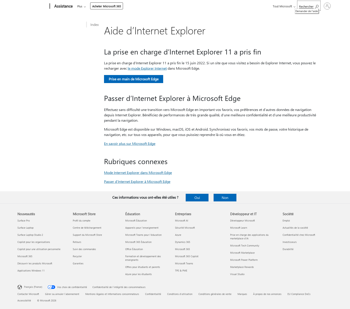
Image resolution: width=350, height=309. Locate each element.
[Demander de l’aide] (288, 6)
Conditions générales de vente (214, 294)
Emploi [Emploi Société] (286, 220)
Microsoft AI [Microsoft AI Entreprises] (181, 220)
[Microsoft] (32, 6)
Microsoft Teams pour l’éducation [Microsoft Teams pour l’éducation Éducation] (143, 234)
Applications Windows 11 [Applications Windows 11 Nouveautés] (31, 270)
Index (94, 24)
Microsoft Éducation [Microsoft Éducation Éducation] (136, 220)
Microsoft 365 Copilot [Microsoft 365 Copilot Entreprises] (186, 256)
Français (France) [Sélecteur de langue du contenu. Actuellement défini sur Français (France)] (33, 286)
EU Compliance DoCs (299, 294)
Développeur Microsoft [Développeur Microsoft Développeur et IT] (242, 220)
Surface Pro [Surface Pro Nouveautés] (23, 220)
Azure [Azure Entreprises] (178, 234)
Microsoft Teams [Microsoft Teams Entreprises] (184, 263)
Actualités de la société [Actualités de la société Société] (295, 227)
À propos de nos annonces (267, 294)
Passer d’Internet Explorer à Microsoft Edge (137, 181)
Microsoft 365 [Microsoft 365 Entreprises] (182, 249)
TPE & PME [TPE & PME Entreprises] (181, 270)
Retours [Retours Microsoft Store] (77, 242)
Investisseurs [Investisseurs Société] (290, 242)
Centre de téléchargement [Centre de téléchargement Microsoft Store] (87, 227)
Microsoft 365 (85, 6)
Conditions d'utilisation (179, 294)
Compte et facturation (167, 6)
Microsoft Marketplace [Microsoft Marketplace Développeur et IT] (242, 252)
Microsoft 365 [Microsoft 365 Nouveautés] (24, 256)
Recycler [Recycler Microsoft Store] (77, 256)
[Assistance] (63, 6)
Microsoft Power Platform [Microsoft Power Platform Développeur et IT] (244, 259)
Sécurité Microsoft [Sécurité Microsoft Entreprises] (185, 227)
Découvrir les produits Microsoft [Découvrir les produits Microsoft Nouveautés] (34, 263)
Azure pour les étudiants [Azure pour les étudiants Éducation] (138, 274)
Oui (197, 197)
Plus (192, 6)
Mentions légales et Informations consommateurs (112, 294)
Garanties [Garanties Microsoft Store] (78, 263)
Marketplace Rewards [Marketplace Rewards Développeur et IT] (242, 267)
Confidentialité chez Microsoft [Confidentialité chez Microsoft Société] (299, 234)
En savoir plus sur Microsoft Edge (129, 143)
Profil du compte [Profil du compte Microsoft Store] (81, 220)
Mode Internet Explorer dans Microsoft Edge (138, 172)
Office (103, 6)
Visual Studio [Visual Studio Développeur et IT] (237, 274)
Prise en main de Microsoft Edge (133, 79)
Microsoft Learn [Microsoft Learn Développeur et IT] (238, 227)
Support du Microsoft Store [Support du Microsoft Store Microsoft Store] (87, 234)
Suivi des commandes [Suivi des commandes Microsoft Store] (84, 249)
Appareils (138, 6)
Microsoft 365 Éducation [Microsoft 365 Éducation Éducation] (138, 242)
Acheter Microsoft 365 (218, 6)
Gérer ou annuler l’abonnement (62, 294)
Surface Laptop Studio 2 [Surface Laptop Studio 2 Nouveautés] (30, 234)
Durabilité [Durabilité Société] (288, 249)
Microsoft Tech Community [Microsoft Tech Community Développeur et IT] (244, 245)
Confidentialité (153, 294)
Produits (118, 6)
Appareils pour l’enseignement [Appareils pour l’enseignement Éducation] (141, 227)
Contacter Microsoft (28, 294)
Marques (242, 294)
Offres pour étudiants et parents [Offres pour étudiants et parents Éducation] (142, 267)
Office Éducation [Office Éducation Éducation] (134, 249)
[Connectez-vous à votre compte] (317, 6)
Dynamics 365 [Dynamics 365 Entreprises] (182, 242)
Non (225, 197)
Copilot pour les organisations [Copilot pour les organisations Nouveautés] (33, 242)
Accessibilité (24, 300)
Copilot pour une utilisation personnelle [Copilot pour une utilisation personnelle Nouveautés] (38, 249)
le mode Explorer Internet (147, 68)
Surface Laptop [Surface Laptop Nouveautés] (25, 227)
